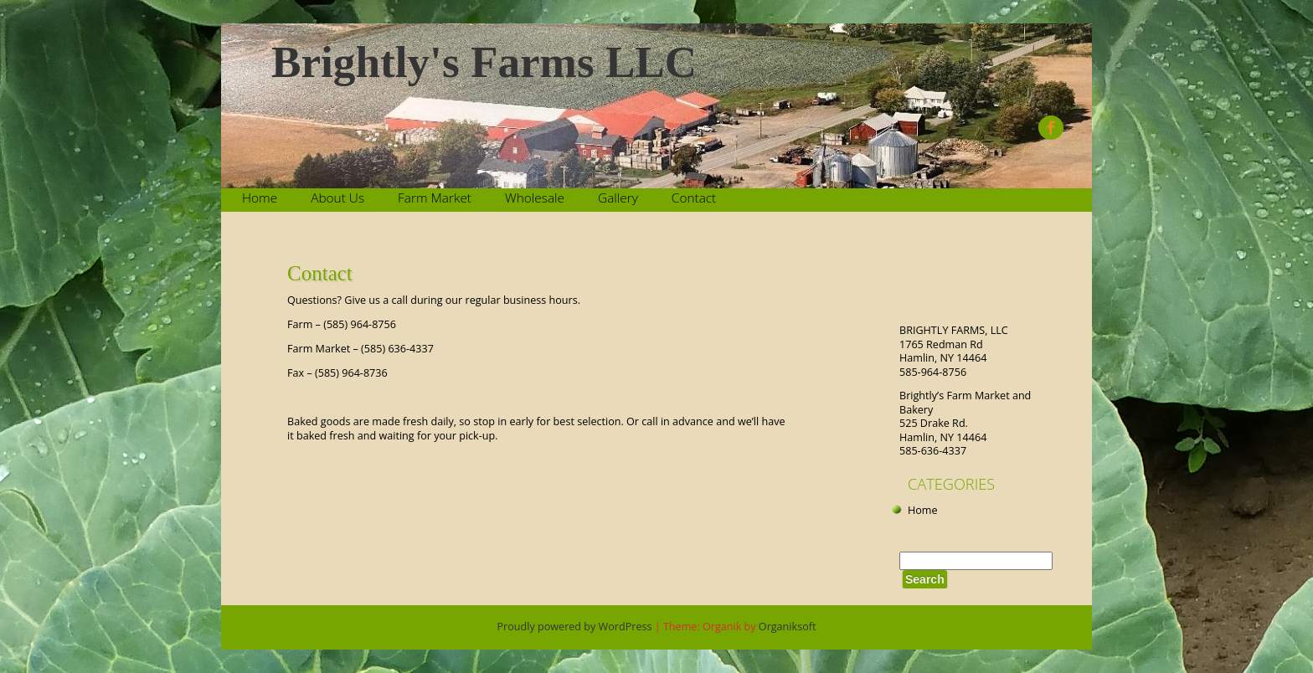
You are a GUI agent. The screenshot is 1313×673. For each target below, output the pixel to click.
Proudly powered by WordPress (574, 626)
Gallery (618, 198)
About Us (337, 198)
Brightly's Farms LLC (484, 62)
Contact (694, 198)
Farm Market (434, 198)
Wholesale (534, 198)
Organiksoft (787, 626)
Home (259, 198)
